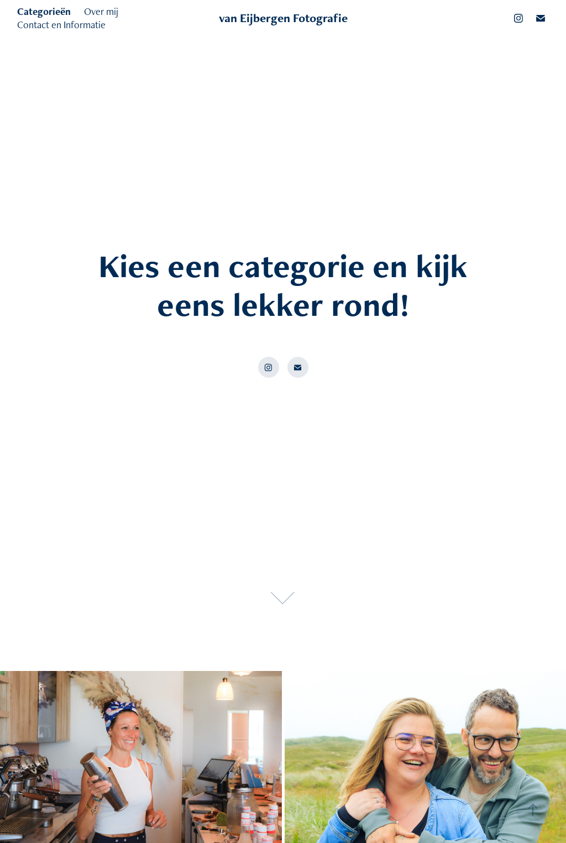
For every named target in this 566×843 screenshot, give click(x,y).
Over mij (101, 11)
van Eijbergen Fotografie (283, 18)
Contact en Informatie (61, 24)
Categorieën (44, 11)
